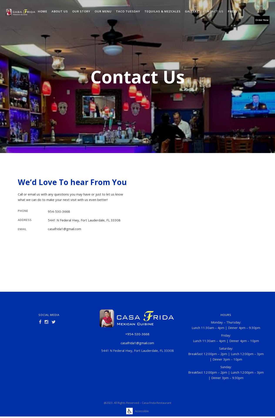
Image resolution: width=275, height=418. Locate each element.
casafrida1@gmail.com (64, 229)
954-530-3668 (59, 211)
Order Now (261, 20)
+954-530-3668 (137, 334)
